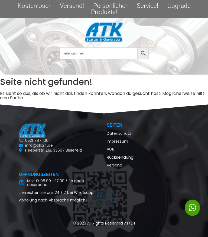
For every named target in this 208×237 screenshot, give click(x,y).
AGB (110, 149)
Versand (114, 165)
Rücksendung (120, 157)
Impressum (117, 141)
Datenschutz (119, 133)
